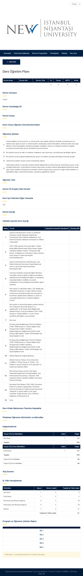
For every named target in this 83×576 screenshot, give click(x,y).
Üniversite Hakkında (21, 52)
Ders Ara (73, 52)
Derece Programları (39, 52)
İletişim (64, 52)
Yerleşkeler (54, 52)
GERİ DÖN (11, 61)
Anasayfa (7, 52)
